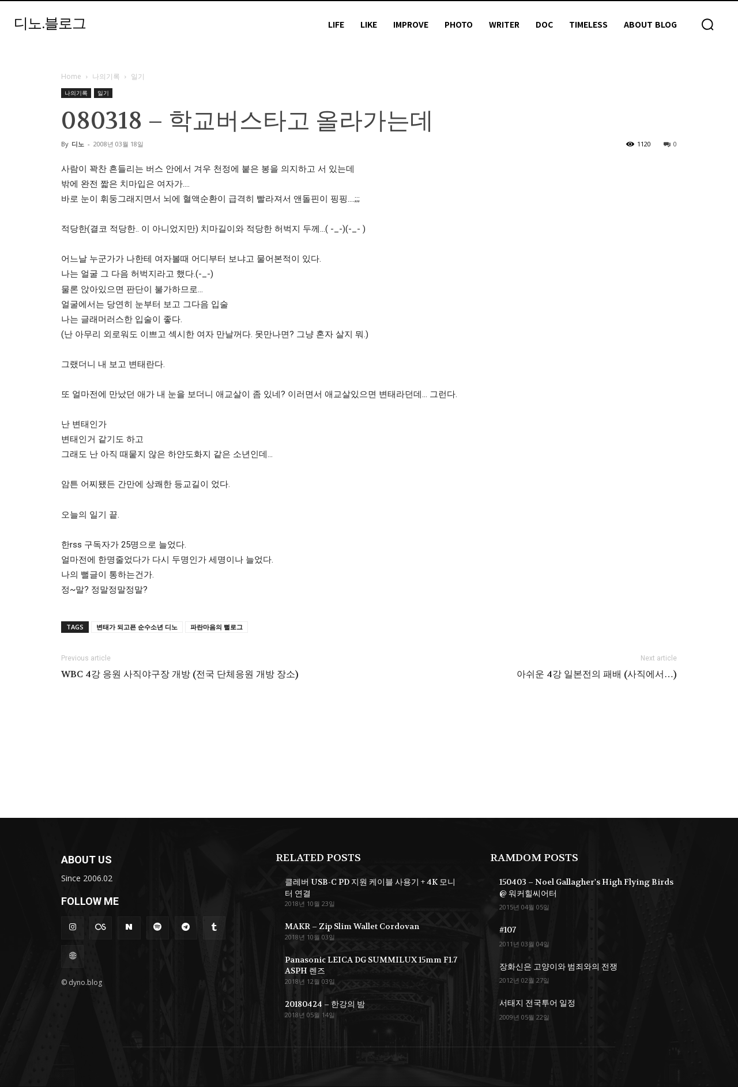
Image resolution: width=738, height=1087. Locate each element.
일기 (103, 93)
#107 (507, 929)
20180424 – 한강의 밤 (325, 1004)
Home (71, 76)
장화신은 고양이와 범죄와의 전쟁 (558, 966)
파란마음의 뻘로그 (216, 626)
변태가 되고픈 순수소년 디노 (137, 626)
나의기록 (106, 76)
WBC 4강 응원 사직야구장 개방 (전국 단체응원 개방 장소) (180, 674)
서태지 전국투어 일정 (537, 1003)
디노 (77, 143)
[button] (707, 24)
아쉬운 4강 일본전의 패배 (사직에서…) (597, 674)
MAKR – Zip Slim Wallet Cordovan (352, 926)
